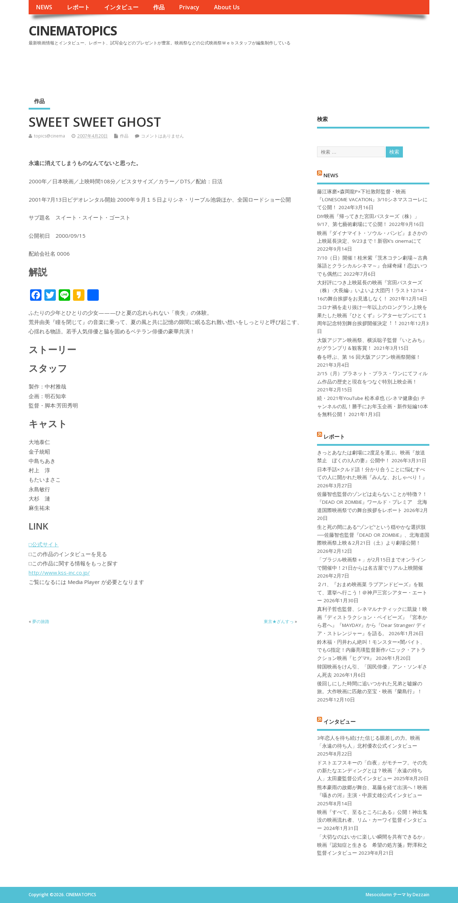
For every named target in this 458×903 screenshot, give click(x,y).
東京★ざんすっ (279, 621)
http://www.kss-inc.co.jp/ (59, 572)
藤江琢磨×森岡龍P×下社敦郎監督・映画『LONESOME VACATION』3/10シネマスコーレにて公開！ (372, 199)
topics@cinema (49, 136)
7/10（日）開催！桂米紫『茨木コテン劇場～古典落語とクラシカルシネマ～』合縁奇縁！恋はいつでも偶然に (372, 266)
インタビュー (121, 7)
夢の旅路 (40, 621)
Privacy (189, 7)
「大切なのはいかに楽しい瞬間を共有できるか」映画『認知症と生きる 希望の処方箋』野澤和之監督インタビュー (372, 845)
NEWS (44, 7)
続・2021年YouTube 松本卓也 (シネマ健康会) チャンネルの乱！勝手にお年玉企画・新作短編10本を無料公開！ (372, 406)
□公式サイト (44, 544)
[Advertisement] (293, 68)
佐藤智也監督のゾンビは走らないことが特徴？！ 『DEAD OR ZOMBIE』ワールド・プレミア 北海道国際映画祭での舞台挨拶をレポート (372, 502)
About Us (227, 7)
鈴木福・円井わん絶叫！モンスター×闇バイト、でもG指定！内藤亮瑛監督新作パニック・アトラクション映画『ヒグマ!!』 (371, 650)
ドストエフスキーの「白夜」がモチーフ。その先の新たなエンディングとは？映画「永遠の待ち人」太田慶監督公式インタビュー (372, 770)
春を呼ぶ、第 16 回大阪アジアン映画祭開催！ (369, 357)
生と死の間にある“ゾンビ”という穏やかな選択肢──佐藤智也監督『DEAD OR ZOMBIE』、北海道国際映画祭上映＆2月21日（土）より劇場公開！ (373, 535)
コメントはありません (162, 136)
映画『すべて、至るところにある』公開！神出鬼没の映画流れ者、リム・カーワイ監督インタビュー (372, 820)
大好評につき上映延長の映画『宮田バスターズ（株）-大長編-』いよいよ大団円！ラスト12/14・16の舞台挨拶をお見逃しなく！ (372, 290)
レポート (78, 7)
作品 (159, 7)
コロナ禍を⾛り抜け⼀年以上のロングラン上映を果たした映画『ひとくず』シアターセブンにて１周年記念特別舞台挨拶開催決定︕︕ (372, 315)
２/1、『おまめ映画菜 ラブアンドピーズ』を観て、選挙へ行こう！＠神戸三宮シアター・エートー (372, 592)
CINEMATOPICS (73, 30)
